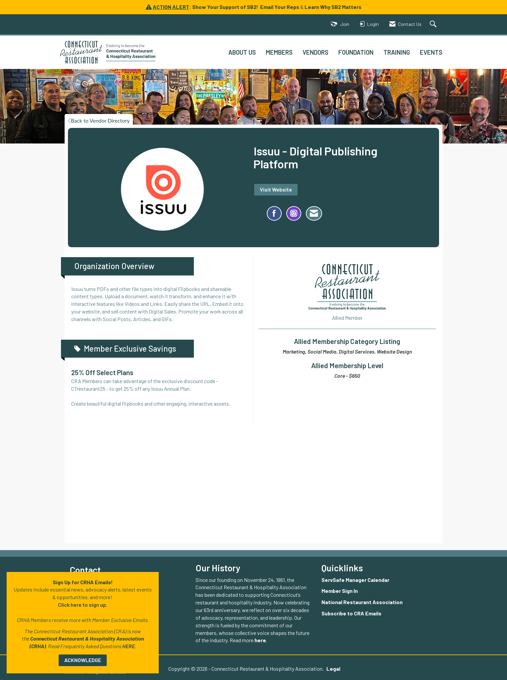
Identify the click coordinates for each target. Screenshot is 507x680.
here (260, 640)
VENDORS (315, 52)
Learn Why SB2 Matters (333, 7)
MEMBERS (279, 52)
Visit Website (276, 189)
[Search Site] (434, 24)
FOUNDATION (355, 52)
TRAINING (396, 52)
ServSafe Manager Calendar (355, 580)
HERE (128, 646)
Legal (327, 668)
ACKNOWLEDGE (82, 660)
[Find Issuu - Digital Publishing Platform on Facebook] (274, 213)
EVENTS (431, 52)
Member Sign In (339, 591)
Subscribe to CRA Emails (351, 613)
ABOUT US (242, 52)
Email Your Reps (279, 7)
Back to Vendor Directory (99, 120)
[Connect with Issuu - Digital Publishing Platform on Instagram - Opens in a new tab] (293, 213)
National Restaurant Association (362, 602)
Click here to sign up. (82, 604)
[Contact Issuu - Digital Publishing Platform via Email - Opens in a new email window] (314, 213)
